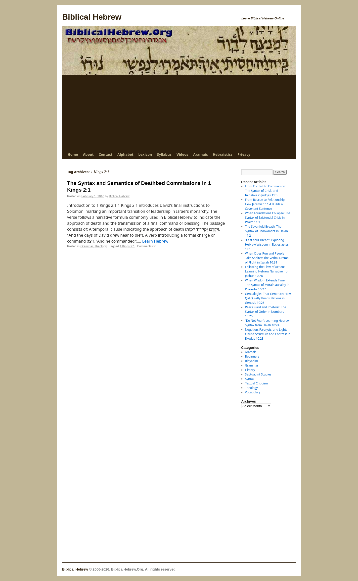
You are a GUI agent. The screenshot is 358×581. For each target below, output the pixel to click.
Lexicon (145, 154)
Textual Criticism (256, 383)
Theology (100, 246)
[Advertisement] (179, 112)
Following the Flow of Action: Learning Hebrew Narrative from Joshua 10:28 (267, 271)
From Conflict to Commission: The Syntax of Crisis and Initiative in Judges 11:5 (265, 190)
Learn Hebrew (155, 241)
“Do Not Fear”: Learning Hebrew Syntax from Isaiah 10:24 (267, 322)
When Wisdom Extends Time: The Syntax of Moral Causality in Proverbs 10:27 (267, 284)
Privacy (243, 154)
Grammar (86, 246)
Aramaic (200, 154)
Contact (105, 154)
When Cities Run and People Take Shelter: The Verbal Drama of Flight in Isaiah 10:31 (267, 257)
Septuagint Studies (258, 374)
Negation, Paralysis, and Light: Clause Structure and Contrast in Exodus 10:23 (267, 334)
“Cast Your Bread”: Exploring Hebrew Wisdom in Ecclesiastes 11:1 (267, 244)
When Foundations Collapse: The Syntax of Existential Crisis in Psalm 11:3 (268, 217)
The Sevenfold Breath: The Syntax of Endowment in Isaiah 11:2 (266, 231)
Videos (182, 154)
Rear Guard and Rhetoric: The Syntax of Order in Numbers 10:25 (265, 311)
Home (73, 154)
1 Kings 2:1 (127, 246)
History (250, 370)
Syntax (249, 379)
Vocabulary (253, 392)
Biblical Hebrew (91, 16)
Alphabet (125, 154)
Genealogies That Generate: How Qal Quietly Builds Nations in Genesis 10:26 (268, 298)
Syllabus (164, 154)
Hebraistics (222, 154)
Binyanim (251, 361)
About (88, 154)
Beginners (252, 356)
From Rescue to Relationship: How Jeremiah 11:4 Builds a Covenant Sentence (265, 204)
